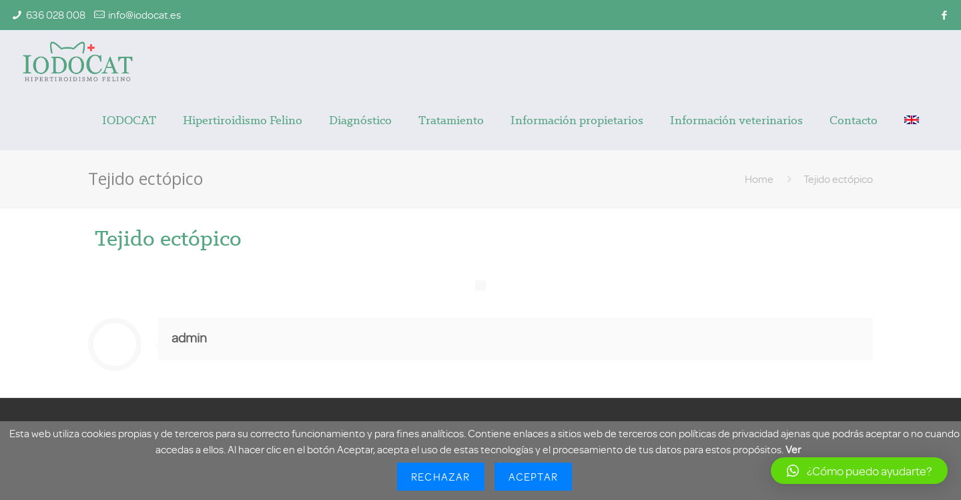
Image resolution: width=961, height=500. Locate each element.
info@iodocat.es (144, 14)
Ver (793, 449)
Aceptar (533, 476)
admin (189, 337)
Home (759, 179)
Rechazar (440, 476)
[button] (859, 470)
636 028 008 (55, 14)
